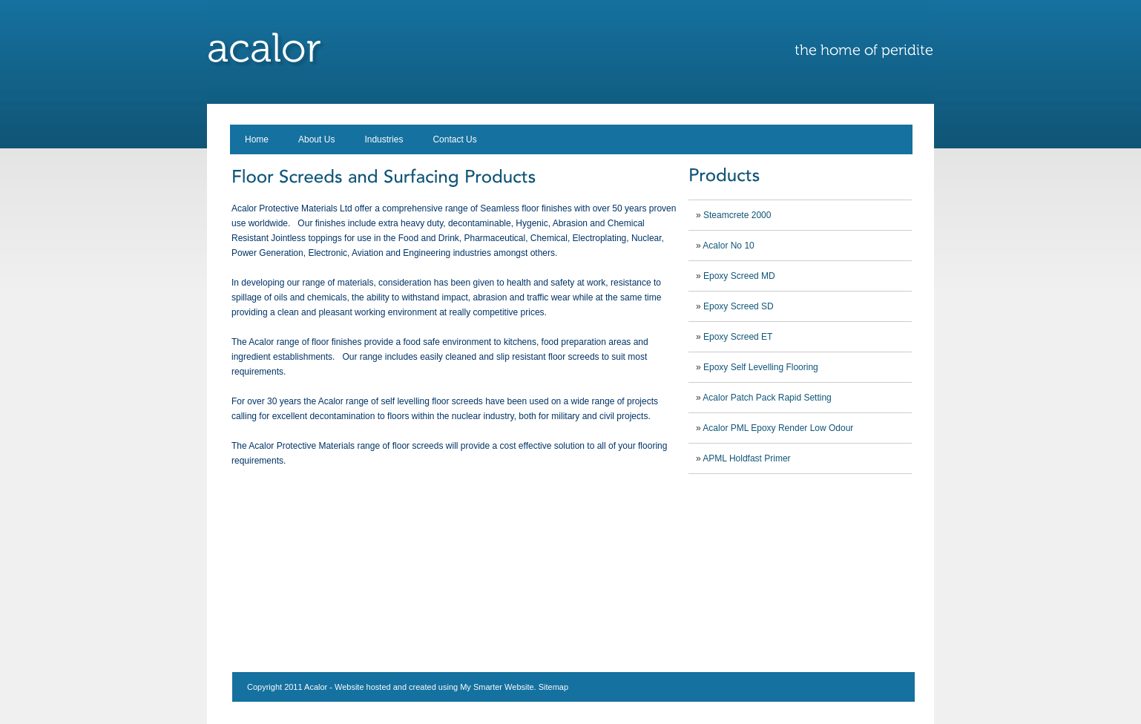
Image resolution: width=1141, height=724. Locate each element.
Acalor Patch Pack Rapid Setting (767, 397)
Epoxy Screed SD (738, 306)
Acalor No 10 (728, 245)
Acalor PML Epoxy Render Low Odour (778, 428)
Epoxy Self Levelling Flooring (760, 367)
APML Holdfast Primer (746, 458)
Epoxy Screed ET (737, 337)
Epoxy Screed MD (739, 276)
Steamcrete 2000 (737, 215)
